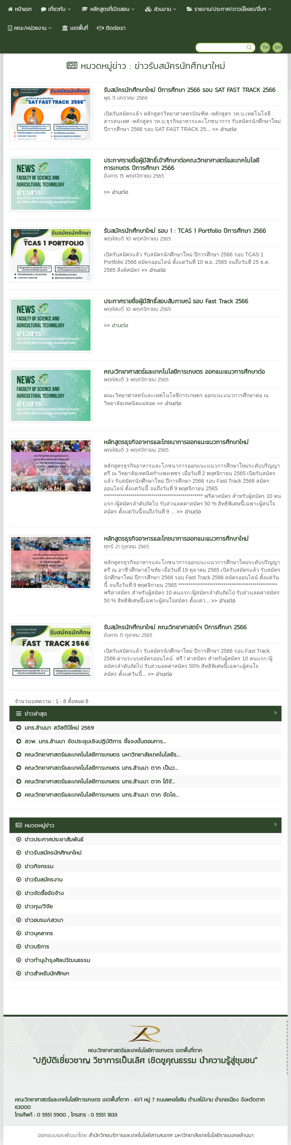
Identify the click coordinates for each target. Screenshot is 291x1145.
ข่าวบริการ (32, 946)
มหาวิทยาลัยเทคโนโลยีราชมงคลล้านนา (214, 1135)
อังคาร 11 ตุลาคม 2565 (128, 635)
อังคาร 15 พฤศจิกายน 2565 (134, 176)
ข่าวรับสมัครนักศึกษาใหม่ (48, 852)
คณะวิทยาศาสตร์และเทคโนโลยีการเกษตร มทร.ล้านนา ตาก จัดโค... (97, 794)
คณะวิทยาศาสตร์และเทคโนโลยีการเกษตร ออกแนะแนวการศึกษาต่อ (184, 371)
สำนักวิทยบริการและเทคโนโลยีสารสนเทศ (131, 1135)
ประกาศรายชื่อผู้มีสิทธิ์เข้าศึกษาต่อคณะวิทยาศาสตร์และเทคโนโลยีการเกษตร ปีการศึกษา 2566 (181, 164)
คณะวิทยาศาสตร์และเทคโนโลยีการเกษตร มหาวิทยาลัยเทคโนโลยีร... (97, 754)
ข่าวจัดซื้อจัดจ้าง (39, 893)
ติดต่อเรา (111, 28)
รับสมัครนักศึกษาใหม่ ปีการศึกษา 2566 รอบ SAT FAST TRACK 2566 (189, 89)
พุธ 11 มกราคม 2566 (126, 98)
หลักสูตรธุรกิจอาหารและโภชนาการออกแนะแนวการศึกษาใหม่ (176, 441)
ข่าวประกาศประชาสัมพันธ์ (49, 839)
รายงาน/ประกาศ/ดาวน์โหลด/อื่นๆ (230, 9)
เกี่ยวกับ (56, 9)
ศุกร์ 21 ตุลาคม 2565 (126, 547)
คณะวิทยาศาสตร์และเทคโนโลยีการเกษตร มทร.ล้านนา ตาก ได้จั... (95, 781)
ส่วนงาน (161, 9)
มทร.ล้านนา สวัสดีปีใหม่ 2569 (54, 727)
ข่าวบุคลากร (34, 933)
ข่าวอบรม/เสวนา (39, 920)
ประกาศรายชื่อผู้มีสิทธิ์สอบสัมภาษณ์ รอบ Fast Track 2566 (176, 301)
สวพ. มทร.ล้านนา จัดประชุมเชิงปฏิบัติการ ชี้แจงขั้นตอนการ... (90, 741)
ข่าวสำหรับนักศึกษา (42, 973)
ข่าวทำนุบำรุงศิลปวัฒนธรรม (52, 960)
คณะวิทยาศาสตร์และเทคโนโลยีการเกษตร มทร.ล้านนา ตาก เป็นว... (96, 767)
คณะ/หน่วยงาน (30, 28)
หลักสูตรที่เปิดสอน (108, 9)
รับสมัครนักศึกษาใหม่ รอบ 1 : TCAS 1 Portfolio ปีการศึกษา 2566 (185, 230)
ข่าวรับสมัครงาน (39, 879)
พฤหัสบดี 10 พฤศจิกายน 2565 (137, 239)
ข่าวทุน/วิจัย (34, 906)
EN (278, 47)
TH (265, 47)
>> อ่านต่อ (224, 129)
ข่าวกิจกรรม (34, 866)
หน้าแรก (20, 9)
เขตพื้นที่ (75, 28)
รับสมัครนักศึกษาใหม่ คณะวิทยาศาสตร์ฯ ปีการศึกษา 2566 (175, 627)
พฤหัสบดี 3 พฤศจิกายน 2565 (136, 380)
